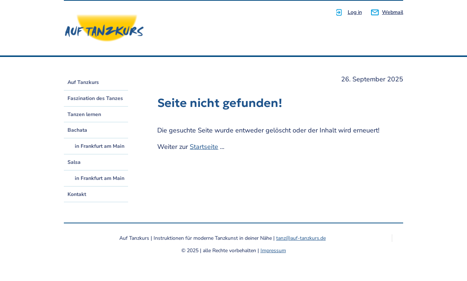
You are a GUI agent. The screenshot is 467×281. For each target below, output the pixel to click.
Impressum (273, 250)
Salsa (74, 162)
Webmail (392, 12)
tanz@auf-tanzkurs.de (301, 238)
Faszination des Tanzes (95, 98)
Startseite (204, 146)
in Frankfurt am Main (99, 146)
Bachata (77, 130)
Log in (355, 12)
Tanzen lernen (84, 114)
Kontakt (76, 194)
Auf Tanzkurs (83, 82)
